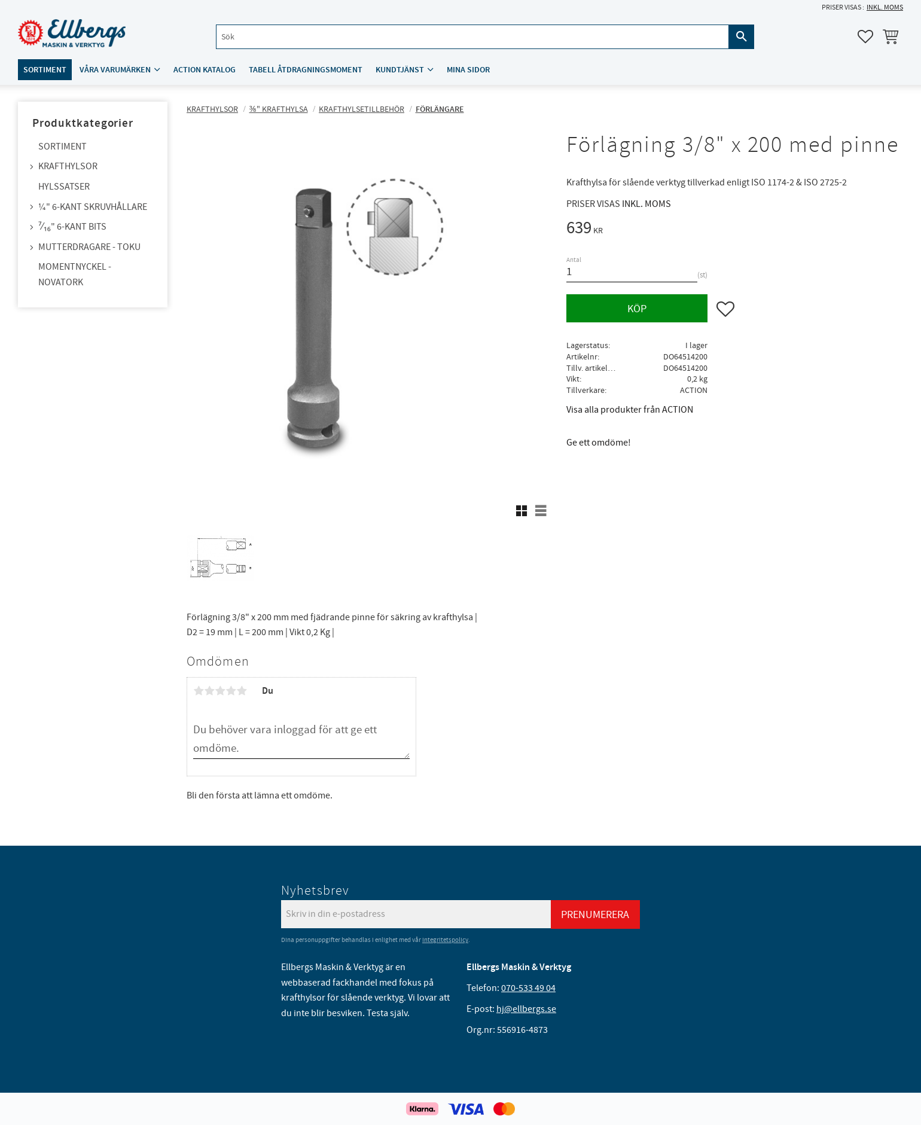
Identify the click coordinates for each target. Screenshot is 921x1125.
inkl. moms (885, 7)
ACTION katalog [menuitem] (204, 69)
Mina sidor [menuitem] (468, 69)
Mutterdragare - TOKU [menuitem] (89, 247)
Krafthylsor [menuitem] (67, 166)
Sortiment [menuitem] (44, 69)
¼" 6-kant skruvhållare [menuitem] (92, 207)
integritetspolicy (445, 939)
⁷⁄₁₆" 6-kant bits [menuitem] (72, 227)
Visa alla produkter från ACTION (629, 410)
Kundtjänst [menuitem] (400, 69)
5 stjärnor (241, 690)
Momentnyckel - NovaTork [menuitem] (74, 274)
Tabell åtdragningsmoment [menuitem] (305, 69)
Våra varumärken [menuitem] (115, 69)
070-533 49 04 (528, 988)
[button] (865, 36)
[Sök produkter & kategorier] (472, 37)
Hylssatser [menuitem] (64, 187)
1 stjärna (198, 690)
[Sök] (741, 37)
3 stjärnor (220, 690)
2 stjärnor (209, 690)
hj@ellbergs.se (526, 1009)
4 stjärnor (230, 690)
